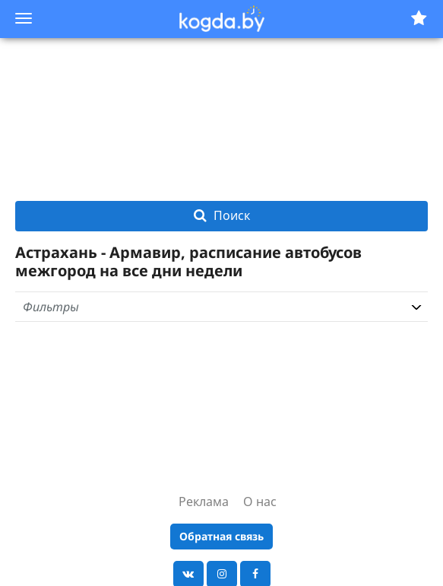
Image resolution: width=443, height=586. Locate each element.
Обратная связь (221, 536)
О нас (260, 501)
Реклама (204, 501)
